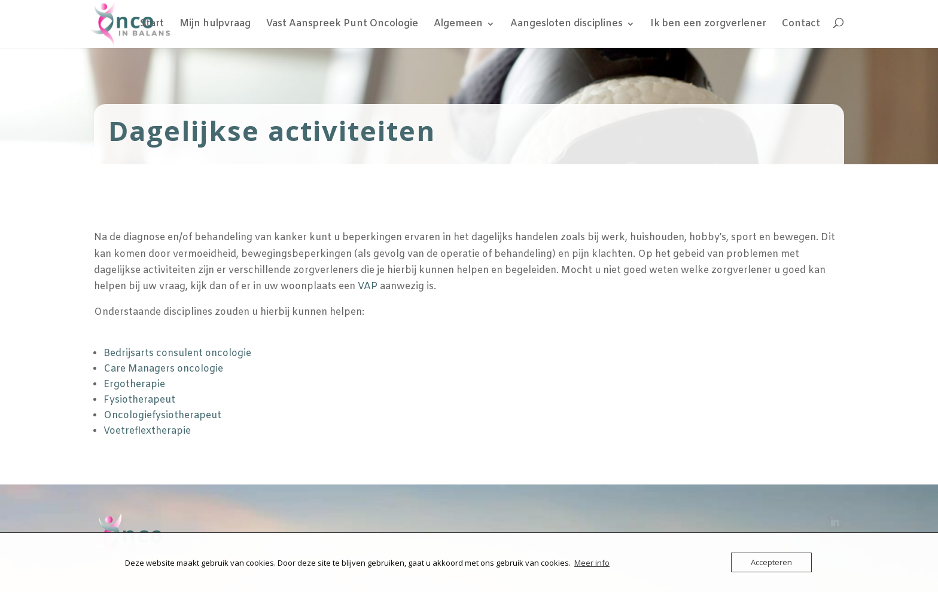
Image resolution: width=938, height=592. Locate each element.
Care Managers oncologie (163, 369)
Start (152, 25)
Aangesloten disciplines (566, 25)
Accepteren (771, 562)
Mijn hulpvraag (215, 25)
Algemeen (458, 25)
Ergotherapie (134, 384)
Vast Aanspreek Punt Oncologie (342, 25)
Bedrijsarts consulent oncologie (177, 353)
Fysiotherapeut (139, 400)
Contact (801, 25)
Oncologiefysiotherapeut (162, 415)
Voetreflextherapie (147, 431)
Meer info (592, 562)
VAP (367, 286)
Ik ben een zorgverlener (708, 25)
